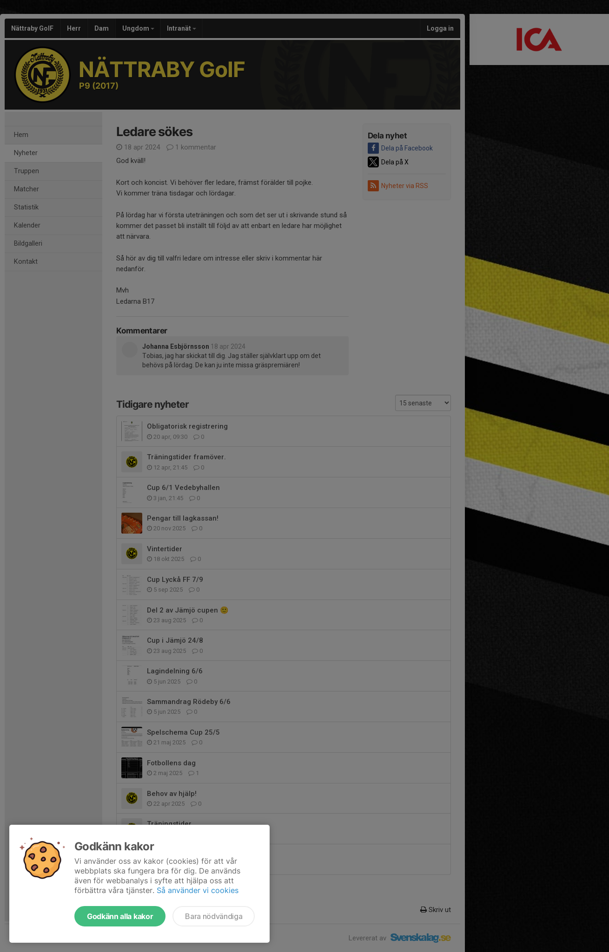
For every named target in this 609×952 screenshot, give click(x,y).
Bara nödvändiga (213, 916)
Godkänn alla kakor (120, 916)
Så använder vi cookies (197, 890)
